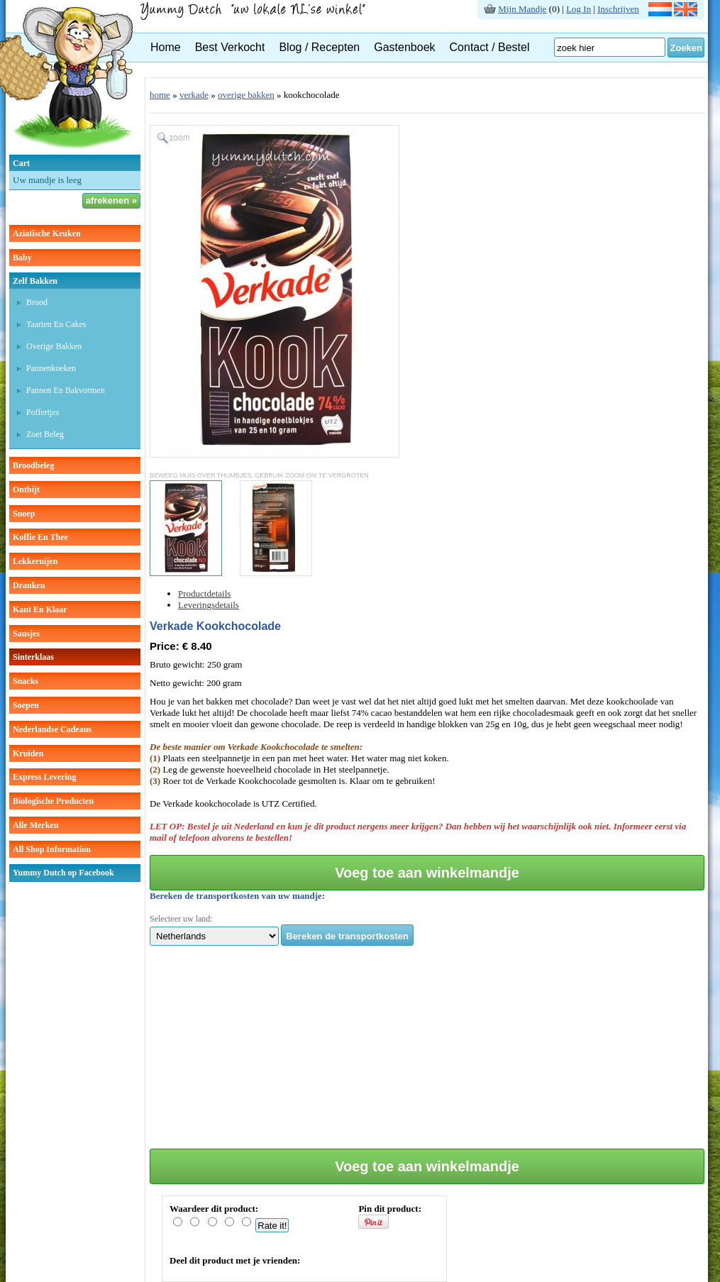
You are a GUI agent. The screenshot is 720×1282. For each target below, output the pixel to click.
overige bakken (54, 346)
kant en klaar (40, 609)
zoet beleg (45, 434)
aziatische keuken (47, 233)
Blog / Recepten (319, 47)
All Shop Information (52, 849)
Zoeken (686, 48)
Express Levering (44, 777)
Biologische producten (53, 801)
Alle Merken (35, 825)
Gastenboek (404, 47)
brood (37, 302)
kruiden (28, 753)
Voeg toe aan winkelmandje (427, 872)
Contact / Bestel (490, 47)
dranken (29, 585)
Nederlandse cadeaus (52, 729)
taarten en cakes (56, 324)
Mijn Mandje (522, 9)
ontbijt (26, 489)
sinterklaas (33, 657)
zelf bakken (35, 281)
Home (165, 47)
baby (22, 258)
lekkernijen (35, 561)
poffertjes (42, 412)
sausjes (26, 634)
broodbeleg (33, 465)
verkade (194, 94)
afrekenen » (111, 200)
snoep (24, 514)
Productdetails (204, 593)
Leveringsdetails (208, 604)
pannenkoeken (51, 368)
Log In (578, 9)
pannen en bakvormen (65, 390)
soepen (26, 705)
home (160, 94)
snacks (25, 681)
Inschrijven (617, 9)
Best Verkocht (230, 47)
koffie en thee (40, 537)
